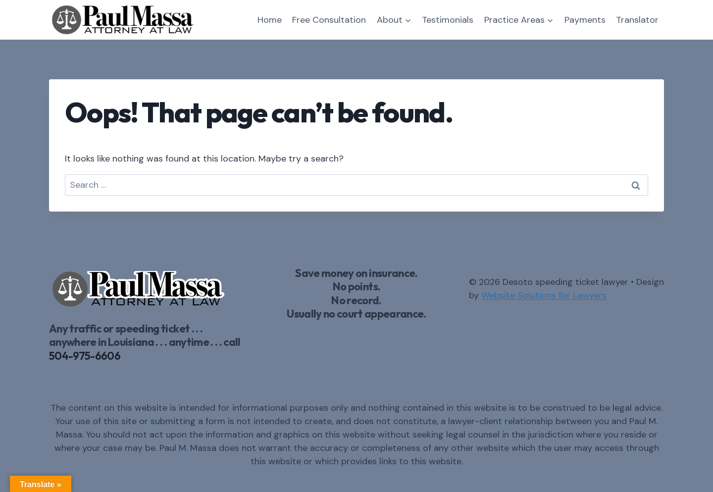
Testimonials (447, 20)
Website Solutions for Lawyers (544, 295)
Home (269, 20)
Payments (585, 20)
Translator (637, 20)
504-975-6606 (84, 356)
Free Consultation (329, 20)
